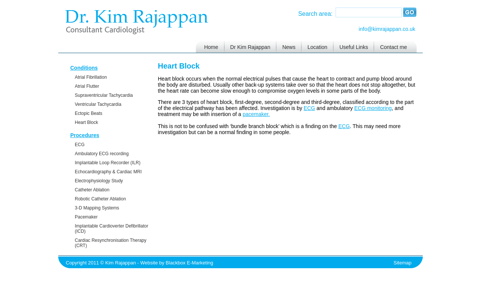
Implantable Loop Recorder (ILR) (108, 162)
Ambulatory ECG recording (102, 153)
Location (317, 47)
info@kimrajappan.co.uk (387, 29)
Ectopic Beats (88, 113)
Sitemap (402, 263)
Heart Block (86, 122)
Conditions (84, 68)
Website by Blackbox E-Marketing (176, 263)
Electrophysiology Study (99, 180)
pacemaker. (256, 114)
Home (211, 47)
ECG (80, 144)
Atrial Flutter (87, 86)
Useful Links (353, 47)
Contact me (393, 47)
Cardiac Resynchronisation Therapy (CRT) (111, 243)
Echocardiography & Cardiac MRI (108, 171)
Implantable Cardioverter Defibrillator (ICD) (111, 228)
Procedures (84, 135)
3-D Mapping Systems (97, 208)
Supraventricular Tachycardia (104, 95)
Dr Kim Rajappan (250, 47)
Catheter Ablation (92, 189)
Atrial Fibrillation (91, 77)
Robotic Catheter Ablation (100, 199)
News (288, 47)
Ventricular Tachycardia (98, 104)
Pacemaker (86, 217)
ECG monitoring (373, 108)
